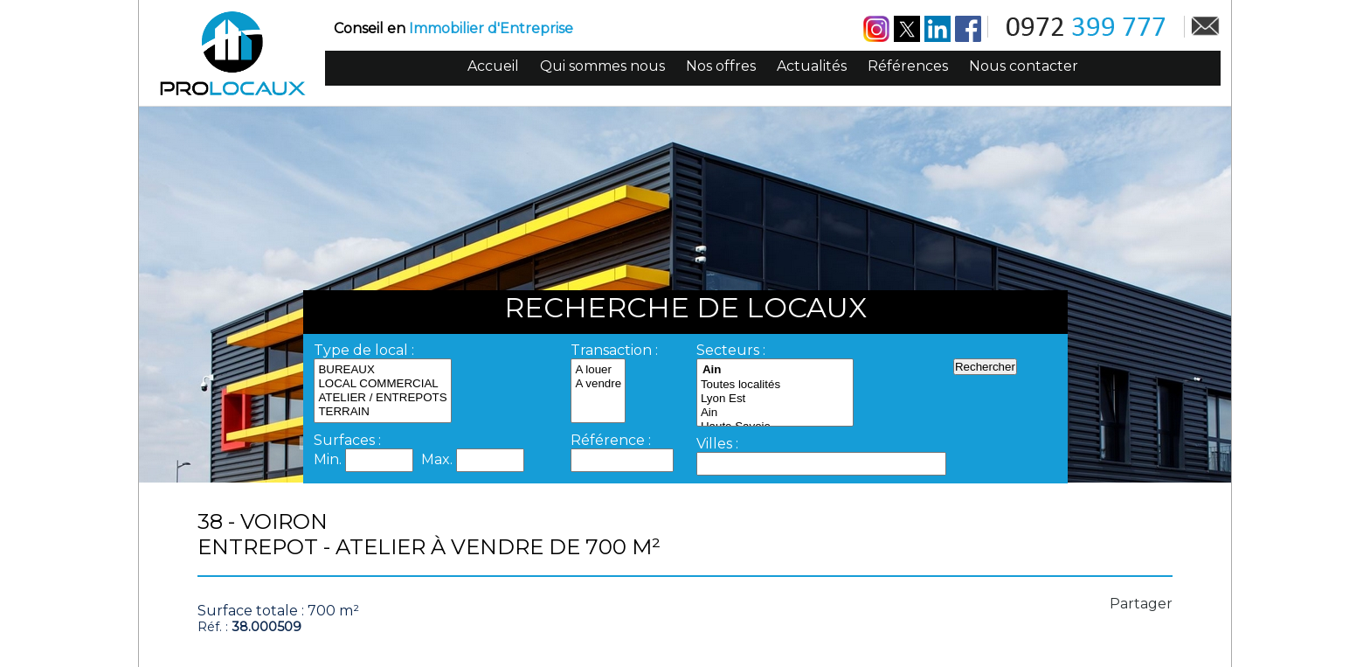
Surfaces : (347, 440)
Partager (1141, 603)
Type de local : (364, 350)
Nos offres (721, 66)
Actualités (812, 66)
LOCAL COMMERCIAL (382, 384)
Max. (438, 459)
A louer (598, 370)
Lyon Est (775, 399)
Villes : (717, 443)
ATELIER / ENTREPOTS (382, 398)
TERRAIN (382, 412)
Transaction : (614, 350)
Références (908, 66)
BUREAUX (382, 370)
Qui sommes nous (602, 66)
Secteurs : (730, 350)
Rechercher (985, 366)
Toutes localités (775, 385)
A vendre (598, 384)
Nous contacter (1023, 66)
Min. (329, 459)
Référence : (611, 440)
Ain (775, 413)
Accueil (493, 66)
